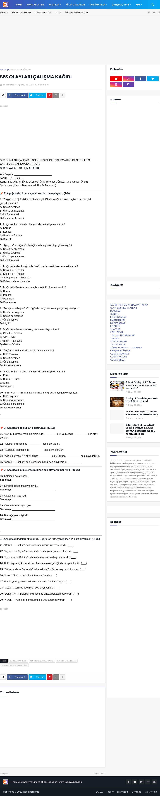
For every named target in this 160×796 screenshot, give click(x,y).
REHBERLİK (115, 326)
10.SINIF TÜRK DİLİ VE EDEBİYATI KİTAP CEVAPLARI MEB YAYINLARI (129, 306)
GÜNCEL (114, 314)
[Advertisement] (80, 42)
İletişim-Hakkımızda (76, 12)
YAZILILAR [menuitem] (54, 4)
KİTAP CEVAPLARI (21, 12)
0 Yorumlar (43, 84)
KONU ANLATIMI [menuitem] (35, 4)
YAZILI (58, 12)
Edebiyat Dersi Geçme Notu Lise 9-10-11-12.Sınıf (142, 400)
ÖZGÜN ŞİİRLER (117, 359)
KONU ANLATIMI (43, 12)
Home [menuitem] (18, 4)
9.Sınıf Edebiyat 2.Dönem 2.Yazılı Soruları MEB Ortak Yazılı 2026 (141, 385)
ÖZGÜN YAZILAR (118, 356)
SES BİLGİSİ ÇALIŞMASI (66, 661)
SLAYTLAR (115, 329)
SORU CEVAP (117, 332)
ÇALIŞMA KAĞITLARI (21, 69)
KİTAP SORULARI (118, 316)
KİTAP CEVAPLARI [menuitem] (75, 4)
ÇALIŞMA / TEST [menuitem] (120, 4)
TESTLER (114, 338)
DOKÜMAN (115, 310)
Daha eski (99, 773)
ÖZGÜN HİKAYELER (119, 353)
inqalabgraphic (31, 791)
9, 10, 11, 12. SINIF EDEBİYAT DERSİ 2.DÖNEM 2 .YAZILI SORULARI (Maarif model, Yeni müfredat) (140, 429)
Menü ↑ (4, 12)
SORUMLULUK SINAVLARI (122, 335)
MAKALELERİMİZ (118, 320)
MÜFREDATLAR (117, 323)
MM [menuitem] (138, 4)
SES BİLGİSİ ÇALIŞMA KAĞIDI (41, 661)
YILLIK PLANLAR (117, 344)
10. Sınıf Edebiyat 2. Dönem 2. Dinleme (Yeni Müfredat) (142, 413)
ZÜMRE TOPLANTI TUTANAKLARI (126, 347)
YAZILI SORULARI (118, 341)
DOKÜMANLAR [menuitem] (97, 4)
